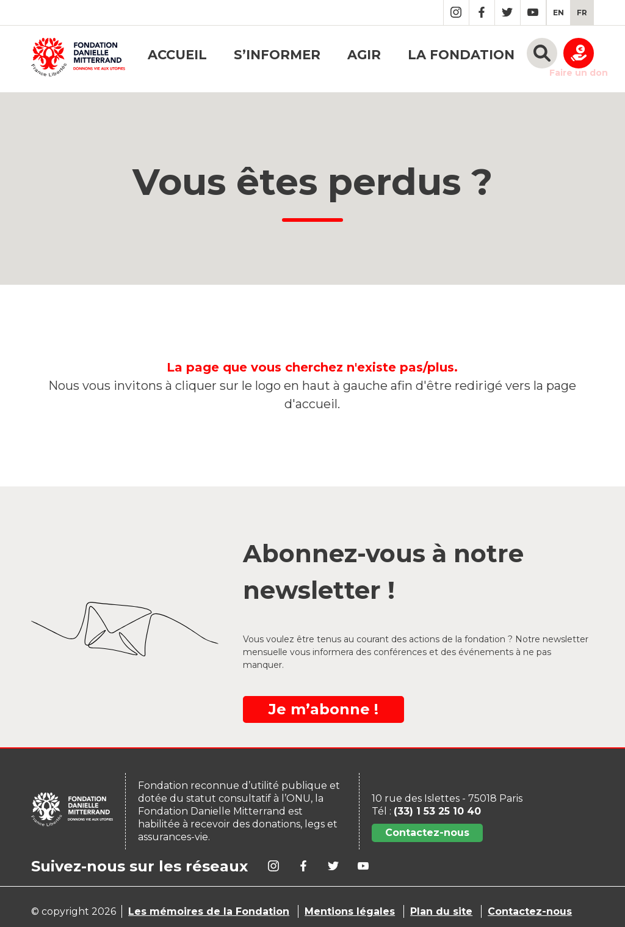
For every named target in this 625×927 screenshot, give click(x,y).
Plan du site (441, 911)
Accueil (177, 54)
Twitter (507, 12)
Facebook (481, 12)
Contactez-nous (427, 832)
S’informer (277, 54)
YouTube (533, 12)
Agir (364, 54)
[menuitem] (558, 12)
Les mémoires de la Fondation (208, 911)
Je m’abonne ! (323, 709)
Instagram (456, 12)
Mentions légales (350, 911)
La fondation (461, 54)
